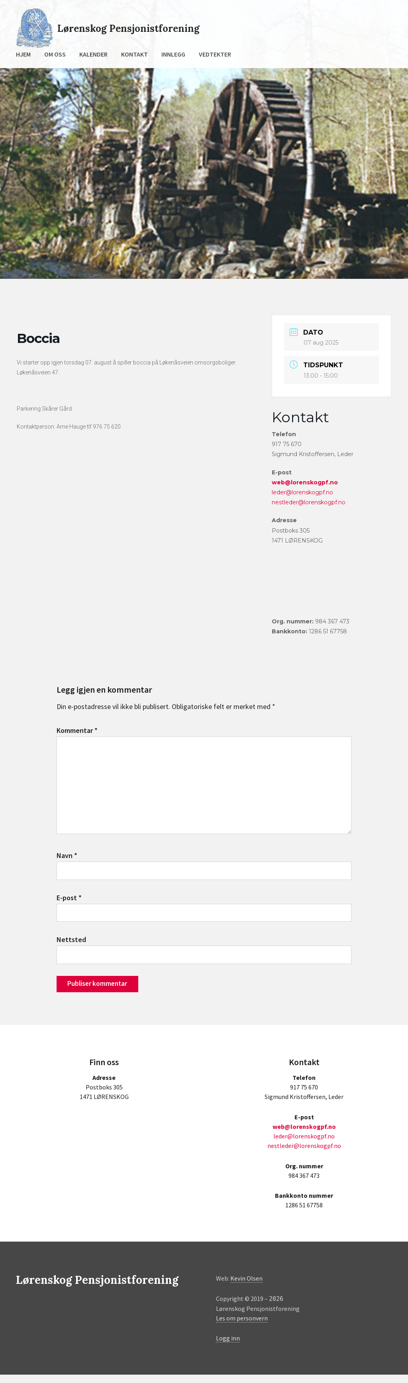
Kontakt (134, 54)
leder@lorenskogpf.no (302, 492)
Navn (67, 860)
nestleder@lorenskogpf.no (308, 502)
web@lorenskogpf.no (305, 482)
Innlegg (173, 54)
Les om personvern (242, 1326)
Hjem (23, 54)
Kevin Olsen (246, 1287)
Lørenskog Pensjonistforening (138, 28)
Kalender (93, 54)
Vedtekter (215, 54)
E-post (69, 903)
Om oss (55, 54)
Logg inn (228, 1346)
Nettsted (71, 946)
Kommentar (77, 730)
